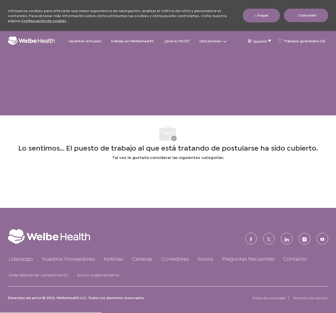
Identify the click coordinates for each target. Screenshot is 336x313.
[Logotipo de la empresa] (31, 40)
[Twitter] (269, 238)
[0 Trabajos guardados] (301, 41)
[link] (59, 236)
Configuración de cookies (43, 20)
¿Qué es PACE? (177, 40)
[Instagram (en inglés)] (304, 238)
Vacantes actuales (85, 40)
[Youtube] (322, 238)
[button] (259, 41)
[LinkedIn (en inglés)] (286, 238)
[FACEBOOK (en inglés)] (251, 238)
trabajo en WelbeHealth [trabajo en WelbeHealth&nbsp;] (132, 40)
